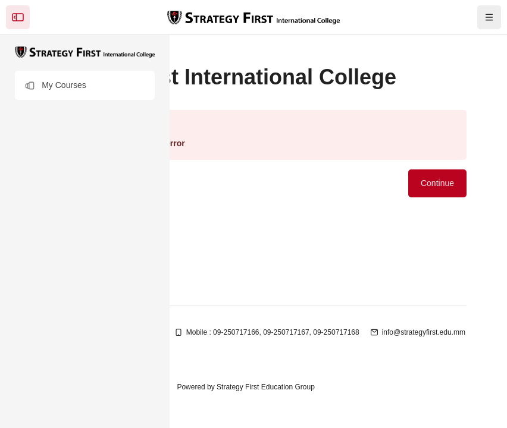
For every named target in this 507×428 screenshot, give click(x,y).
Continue (437, 183)
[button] (85, 85)
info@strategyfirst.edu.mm (423, 332)
